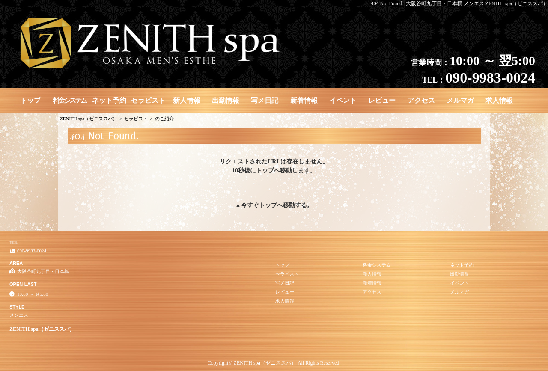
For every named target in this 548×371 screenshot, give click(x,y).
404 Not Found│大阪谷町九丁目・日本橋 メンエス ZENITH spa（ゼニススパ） (459, 3)
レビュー (382, 100)
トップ (30, 100)
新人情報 (186, 100)
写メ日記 (264, 100)
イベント (343, 100)
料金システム (69, 100)
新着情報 (304, 100)
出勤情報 (225, 100)
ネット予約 (109, 100)
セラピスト (148, 100)
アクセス (421, 100)
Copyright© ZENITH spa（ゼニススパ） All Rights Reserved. (274, 363)
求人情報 (499, 100)
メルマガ (460, 100)
